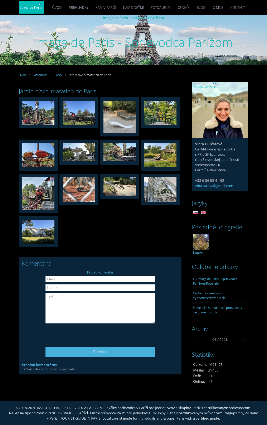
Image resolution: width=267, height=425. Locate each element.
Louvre (198, 252)
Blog (201, 7)
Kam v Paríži (106, 7)
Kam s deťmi (133, 7)
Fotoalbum (161, 7)
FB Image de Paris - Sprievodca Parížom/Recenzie (215, 281)
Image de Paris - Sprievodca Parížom (133, 17)
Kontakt (237, 7)
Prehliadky (78, 7)
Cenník (184, 7)
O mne (218, 7)
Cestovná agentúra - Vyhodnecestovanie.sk (209, 295)
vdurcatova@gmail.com (214, 185)
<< (197, 339)
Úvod (57, 7)
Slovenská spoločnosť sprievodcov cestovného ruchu (217, 309)
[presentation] (100, 334)
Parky (58, 75)
